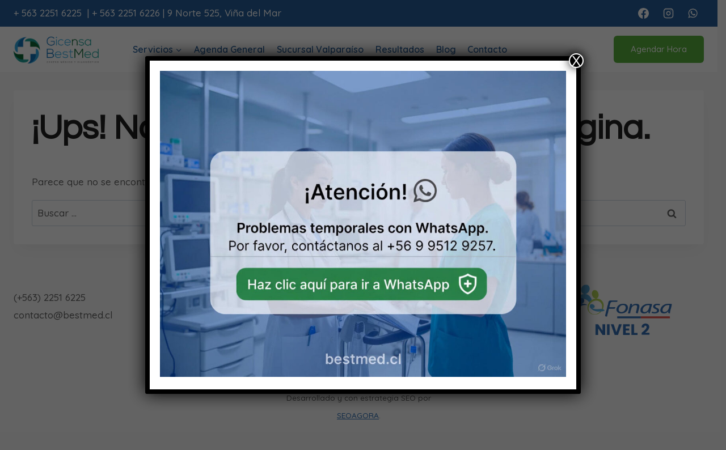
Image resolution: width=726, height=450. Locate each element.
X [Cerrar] (576, 60)
